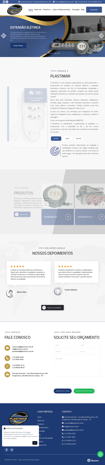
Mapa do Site (42, 445)
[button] (49, 53)
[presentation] (69, 382)
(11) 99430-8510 (18, 367)
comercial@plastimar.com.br (63, 2)
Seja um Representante (61, 9)
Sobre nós (38, 9)
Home (31, 9)
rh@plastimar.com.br (20, 349)
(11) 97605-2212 (95, 2)
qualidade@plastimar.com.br (23, 351)
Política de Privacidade (45, 438)
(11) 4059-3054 (17, 359)
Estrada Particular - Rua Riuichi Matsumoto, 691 (34, 2)
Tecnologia (76, 9)
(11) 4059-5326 (81, 2)
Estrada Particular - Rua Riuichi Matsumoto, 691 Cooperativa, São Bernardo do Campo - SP (30, 374)
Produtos (47, 9)
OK (35, 443)
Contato (40, 441)
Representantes (43, 427)
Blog (82, 9)
